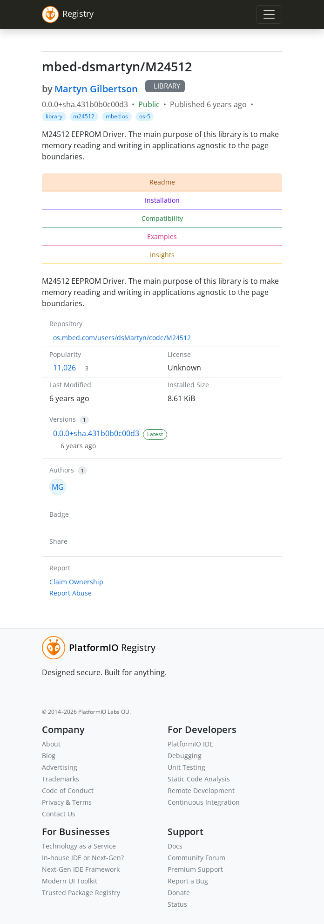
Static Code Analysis (199, 778)
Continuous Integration (204, 802)
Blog (48, 755)
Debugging (185, 755)
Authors (61, 469)
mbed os (117, 116)
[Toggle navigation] (269, 14)
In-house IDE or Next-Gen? (83, 857)
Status (177, 904)
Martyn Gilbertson (96, 88)
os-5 (144, 116)
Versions (62, 419)
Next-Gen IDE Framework (81, 869)
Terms (82, 802)
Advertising (59, 767)
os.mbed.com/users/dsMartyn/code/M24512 (122, 337)
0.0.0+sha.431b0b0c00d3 (96, 433)
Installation (162, 200)
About (51, 743)
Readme (162, 182)
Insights (162, 254)
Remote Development (201, 790)
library (54, 116)
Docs (175, 846)
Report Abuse (70, 593)
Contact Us (58, 813)
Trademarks (60, 778)
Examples (162, 236)
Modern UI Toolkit (69, 880)
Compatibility (162, 218)
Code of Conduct (68, 790)
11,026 (64, 368)
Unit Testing (186, 767)
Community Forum (196, 857)
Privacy (53, 802)
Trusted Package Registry (81, 892)
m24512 (83, 116)
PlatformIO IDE (190, 743)
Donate (179, 892)
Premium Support (195, 869)
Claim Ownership (76, 581)
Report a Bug (188, 880)
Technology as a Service (79, 846)
